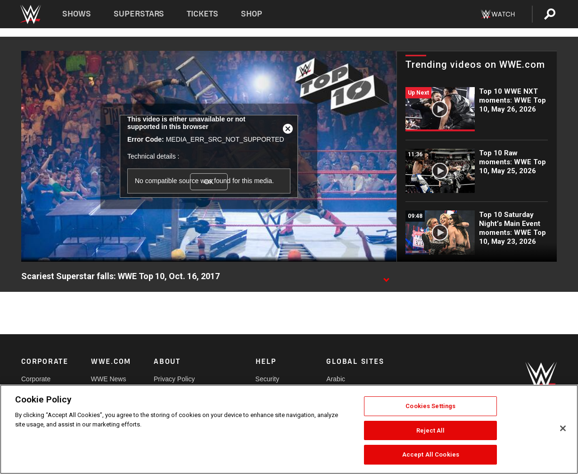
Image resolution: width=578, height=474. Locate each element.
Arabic (335, 379)
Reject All (430, 430)
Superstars (139, 13)
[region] (289, 429)
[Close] (563, 428)
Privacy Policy (174, 379)
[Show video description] (386, 276)
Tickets (202, 13)
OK (209, 181)
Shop (251, 13)
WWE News (108, 379)
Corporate (35, 379)
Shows (76, 13)
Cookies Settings (430, 406)
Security (268, 379)
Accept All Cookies (430, 454)
